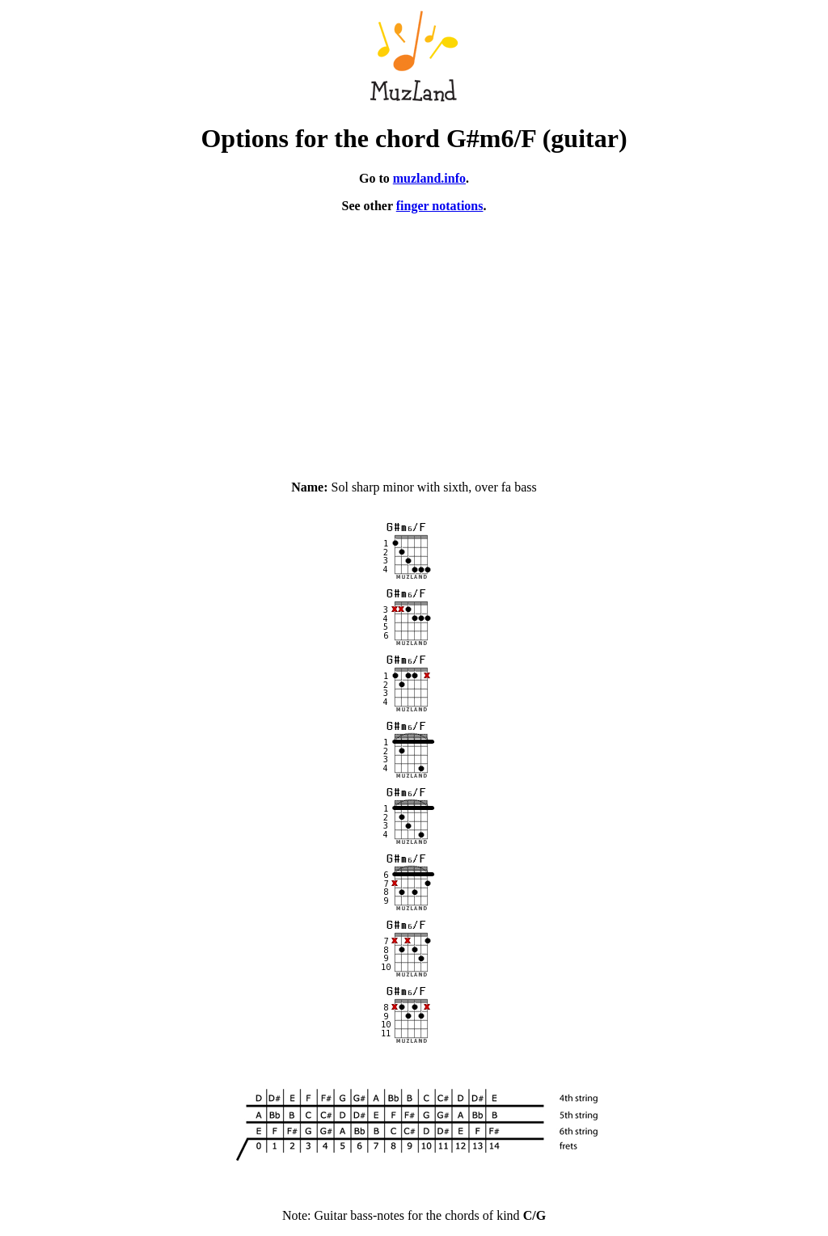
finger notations (440, 206)
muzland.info (429, 178)
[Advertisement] (414, 339)
